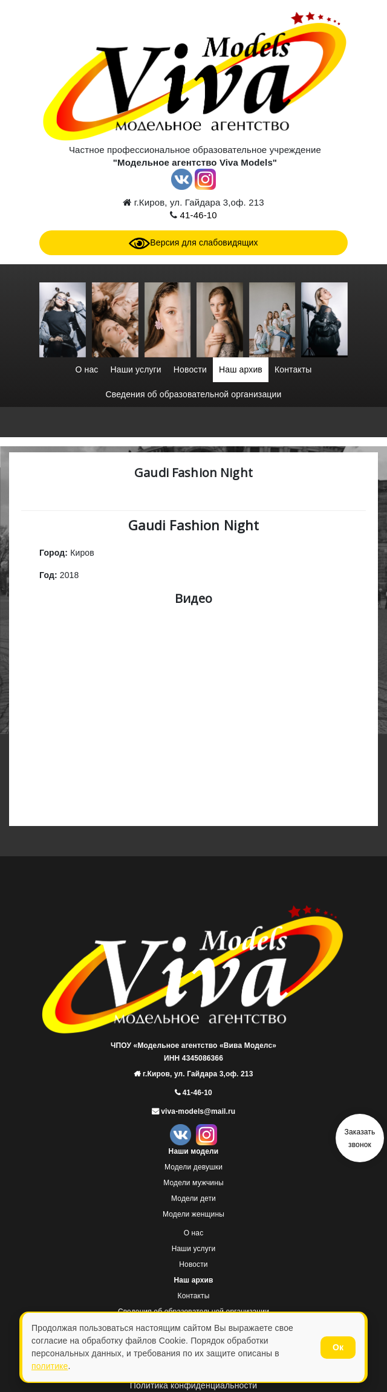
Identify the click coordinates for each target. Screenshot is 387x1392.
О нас (86, 369)
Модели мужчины (193, 1183)
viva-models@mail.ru (197, 1111)
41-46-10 (196, 215)
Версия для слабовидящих (193, 242)
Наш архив (240, 369)
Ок (338, 1347)
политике (49, 1366)
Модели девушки (193, 1167)
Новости (190, 369)
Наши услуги (135, 369)
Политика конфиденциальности (193, 1385)
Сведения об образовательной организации (194, 394)
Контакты (293, 369)
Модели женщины (193, 1214)
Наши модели (194, 1151)
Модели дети (193, 1198)
